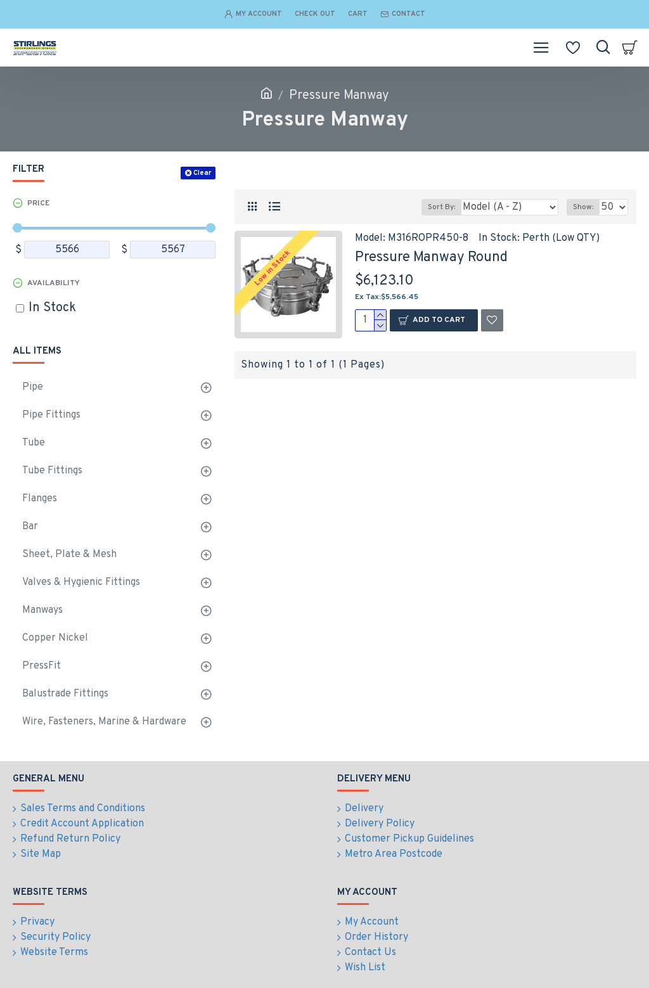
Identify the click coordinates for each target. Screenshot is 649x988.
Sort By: (441, 207)
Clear (202, 173)
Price (38, 203)
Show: (583, 207)
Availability (53, 283)
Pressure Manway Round (431, 257)
